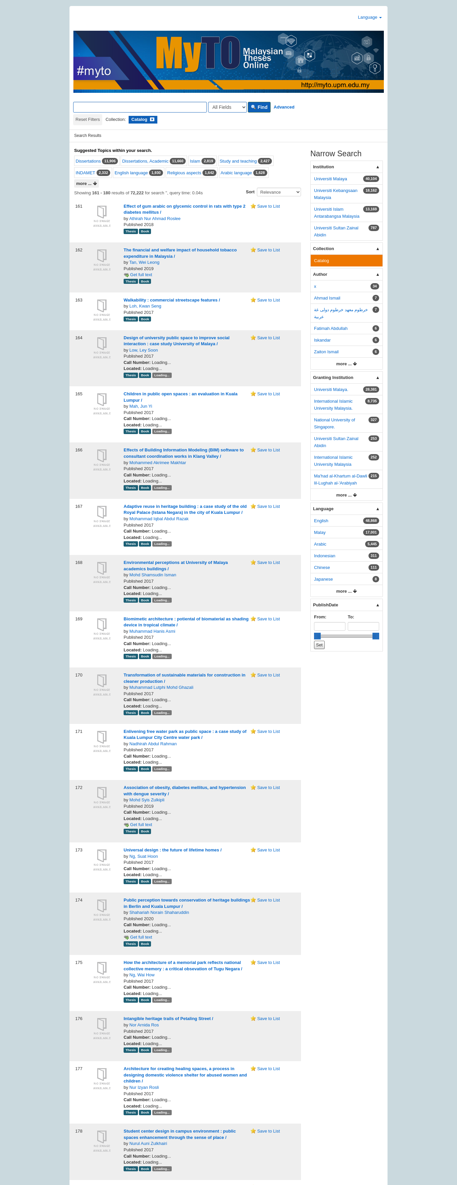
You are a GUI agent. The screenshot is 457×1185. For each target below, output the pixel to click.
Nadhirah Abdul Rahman (153, 743)
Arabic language (236, 172)
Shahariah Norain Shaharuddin (159, 912)
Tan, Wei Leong (144, 262)
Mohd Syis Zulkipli (146, 799)
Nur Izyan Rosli (144, 1087)
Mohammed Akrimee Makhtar (157, 462)
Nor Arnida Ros (144, 1024)
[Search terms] (140, 107)
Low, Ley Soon (143, 350)
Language (370, 17)
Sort (250, 191)
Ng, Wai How (141, 974)
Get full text (138, 274)
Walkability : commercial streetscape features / (172, 300)
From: (320, 616)
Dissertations (88, 161)
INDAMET (86, 172)
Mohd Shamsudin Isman (152, 574)
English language (131, 172)
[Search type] (227, 107)
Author (320, 274)
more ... (86, 184)
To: (351, 616)
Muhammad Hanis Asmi (152, 631)
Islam (195, 161)
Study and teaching (238, 161)
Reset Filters (87, 119)
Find (259, 107)
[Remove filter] (152, 119)
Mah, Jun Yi (140, 406)
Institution (323, 166)
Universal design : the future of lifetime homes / (172, 849)
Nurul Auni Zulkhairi (148, 1143)
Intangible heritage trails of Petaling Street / (168, 1018)
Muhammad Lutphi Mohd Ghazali (161, 687)
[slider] (317, 636)
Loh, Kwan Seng (145, 306)
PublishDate (325, 604)
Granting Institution (333, 377)
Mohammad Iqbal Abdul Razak (158, 518)
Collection (323, 248)
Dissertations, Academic (145, 161)
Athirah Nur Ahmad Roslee (155, 218)
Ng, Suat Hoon (143, 856)
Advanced (284, 107)
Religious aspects (184, 172)
